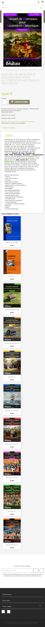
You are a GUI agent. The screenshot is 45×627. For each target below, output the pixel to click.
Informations (6, 594)
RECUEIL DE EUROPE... (12, 444)
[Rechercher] (22, 7)
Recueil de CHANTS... (12, 410)
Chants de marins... (12, 242)
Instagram (8, 611)
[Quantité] (3, 102)
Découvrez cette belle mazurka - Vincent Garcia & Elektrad (17, 121)
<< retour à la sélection (8, 128)
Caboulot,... (12, 276)
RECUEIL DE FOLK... (12, 478)
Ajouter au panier (19, 102)
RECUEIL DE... (12, 377)
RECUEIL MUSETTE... (12, 545)
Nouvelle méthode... (12, 310)
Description (9, 135)
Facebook (3, 611)
